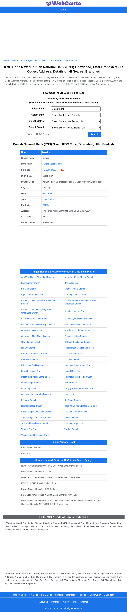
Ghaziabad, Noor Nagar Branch (35, 336)
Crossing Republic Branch (76, 294)
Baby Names (19, 595)
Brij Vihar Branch (29, 289)
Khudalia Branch (71, 359)
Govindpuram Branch (30, 342)
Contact (55, 602)
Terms (75, 602)
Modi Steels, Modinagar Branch (35, 377)
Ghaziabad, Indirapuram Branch (78, 330)
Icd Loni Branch (28, 348)
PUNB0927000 (49, 170)
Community (95, 595)
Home (6, 60)
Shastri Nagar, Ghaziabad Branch (36, 417)
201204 (46, 205)
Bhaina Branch (71, 283)
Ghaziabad (71, 60)
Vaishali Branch (71, 429)
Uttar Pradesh (56, 60)
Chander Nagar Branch (74, 289)
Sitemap (84, 602)
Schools (59, 595)
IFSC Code (17, 60)
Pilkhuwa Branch (28, 400)
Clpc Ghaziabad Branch (32, 294)
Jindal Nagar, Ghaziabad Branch (79, 348)
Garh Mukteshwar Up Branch (77, 324)
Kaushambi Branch (73, 353)
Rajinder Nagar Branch (31, 406)
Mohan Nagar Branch (31, 383)
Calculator (109, 595)
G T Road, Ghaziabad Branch (34, 319)
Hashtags (70, 595)
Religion (82, 595)
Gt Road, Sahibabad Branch (77, 342)
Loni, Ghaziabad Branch (32, 371)
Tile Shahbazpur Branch (75, 423)
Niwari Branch (70, 394)
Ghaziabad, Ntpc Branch (75, 336)
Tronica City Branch (30, 429)
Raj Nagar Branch (72, 400)
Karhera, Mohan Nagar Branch (35, 353)
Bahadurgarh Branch (30, 283)
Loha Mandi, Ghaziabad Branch (78, 365)
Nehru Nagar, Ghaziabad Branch (36, 394)
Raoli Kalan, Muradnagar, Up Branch (81, 406)
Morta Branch (70, 383)
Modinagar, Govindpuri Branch (78, 377)
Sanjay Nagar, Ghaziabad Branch (36, 412)
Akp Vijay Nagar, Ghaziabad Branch (37, 277)
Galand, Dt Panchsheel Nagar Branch (38, 324)
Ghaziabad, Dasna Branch (33, 330)
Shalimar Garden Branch (75, 412)
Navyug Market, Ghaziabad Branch (80, 388)
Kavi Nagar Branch (29, 359)
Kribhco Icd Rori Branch (32, 365)
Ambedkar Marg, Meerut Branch (78, 277)
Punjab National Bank (36, 60)
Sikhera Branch (71, 417)
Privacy (65, 602)
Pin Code (33, 595)
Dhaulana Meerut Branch (75, 311)
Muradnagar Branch (30, 388)
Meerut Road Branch (73, 371)
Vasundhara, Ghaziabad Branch (35, 435)
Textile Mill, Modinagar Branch (34, 423)
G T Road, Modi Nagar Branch (78, 319)
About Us (43, 602)
